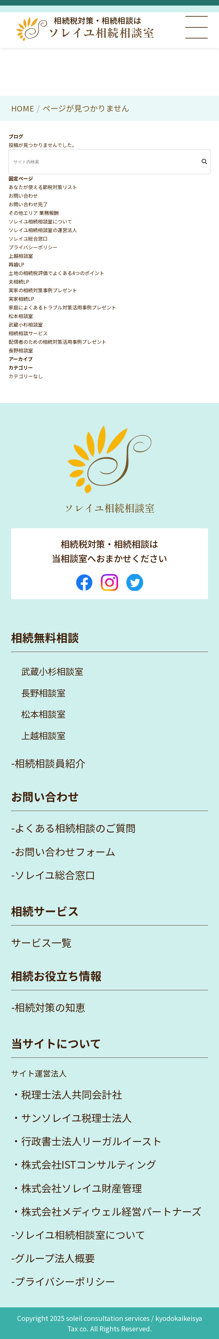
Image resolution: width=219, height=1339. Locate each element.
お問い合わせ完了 (28, 204)
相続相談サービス (28, 333)
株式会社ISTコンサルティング (88, 1164)
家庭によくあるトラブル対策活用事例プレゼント (62, 307)
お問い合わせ (23, 195)
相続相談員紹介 (50, 763)
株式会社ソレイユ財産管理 (81, 1188)
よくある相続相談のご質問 (75, 828)
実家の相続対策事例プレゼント (43, 290)
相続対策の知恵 (50, 1007)
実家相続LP (21, 298)
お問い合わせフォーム (65, 851)
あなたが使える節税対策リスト (43, 187)
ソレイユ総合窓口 (28, 238)
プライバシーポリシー (33, 247)
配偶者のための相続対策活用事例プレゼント (57, 341)
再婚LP (16, 264)
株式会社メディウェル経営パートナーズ (111, 1211)
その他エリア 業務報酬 (34, 212)
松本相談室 (21, 316)
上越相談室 (21, 255)
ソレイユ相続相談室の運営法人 (43, 230)
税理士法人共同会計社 (71, 1094)
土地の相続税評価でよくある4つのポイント (56, 273)
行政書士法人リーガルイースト (91, 1141)
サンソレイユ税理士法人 (76, 1117)
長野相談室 (21, 350)
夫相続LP (19, 281)
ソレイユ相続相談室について (40, 221)
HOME (22, 108)
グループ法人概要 (55, 1258)
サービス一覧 (41, 942)
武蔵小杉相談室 (26, 324)
